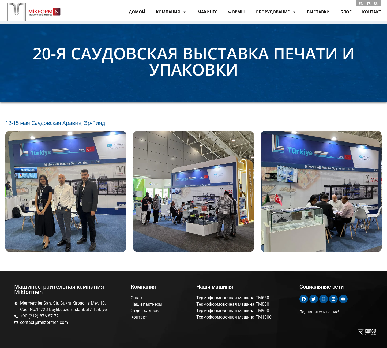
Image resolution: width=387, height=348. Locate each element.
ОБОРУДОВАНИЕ (276, 12)
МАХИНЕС (207, 11)
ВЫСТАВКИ (318, 11)
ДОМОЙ (137, 11)
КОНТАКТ (371, 11)
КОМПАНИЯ (171, 12)
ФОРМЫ (236, 11)
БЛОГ (345, 11)
